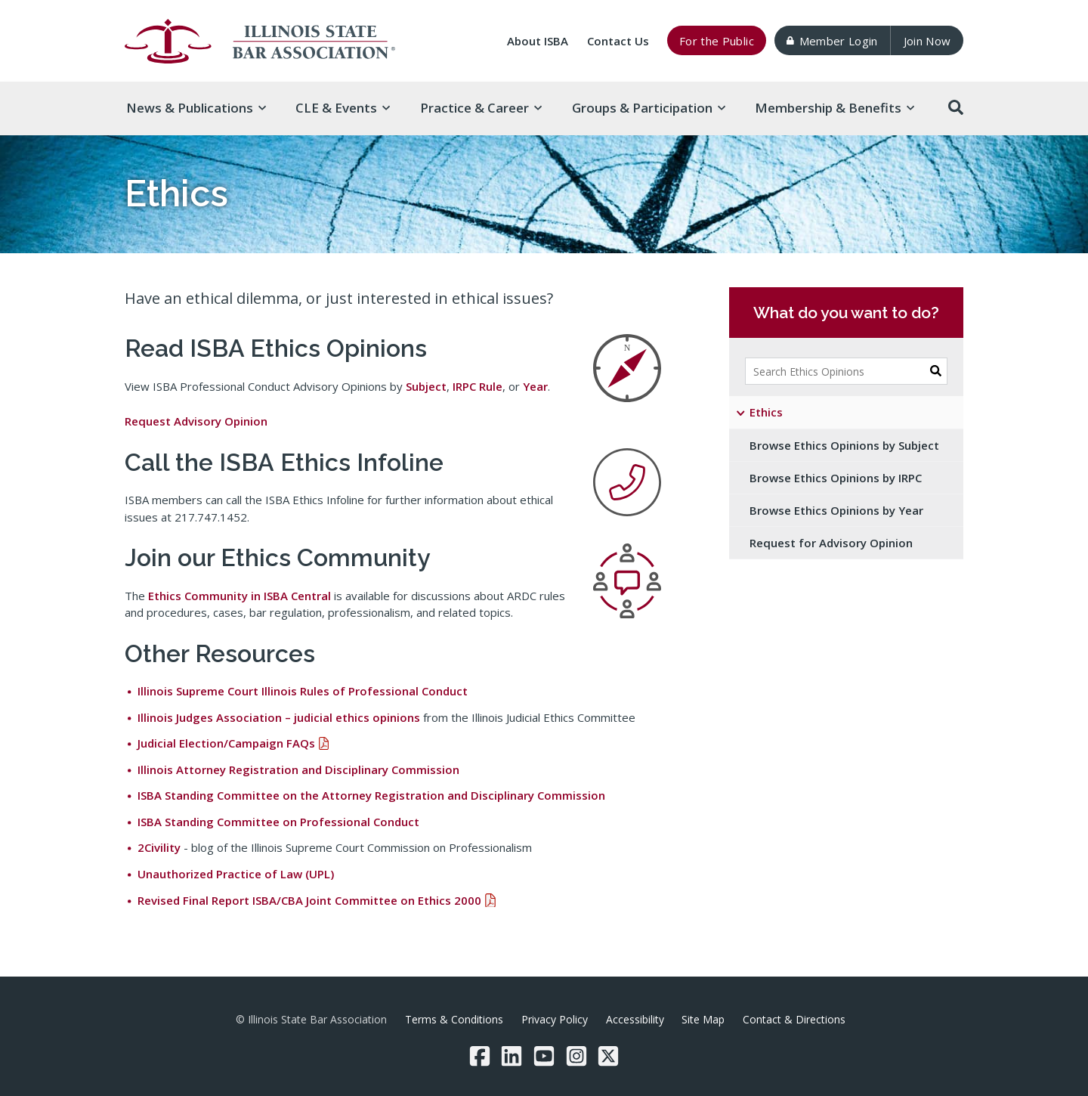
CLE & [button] (342, 107)
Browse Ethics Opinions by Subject (844, 445)
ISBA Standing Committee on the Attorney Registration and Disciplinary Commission (371, 795)
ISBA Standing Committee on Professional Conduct (278, 821)
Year (535, 386)
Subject (426, 386)
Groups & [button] (648, 107)
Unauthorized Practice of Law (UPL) (236, 873)
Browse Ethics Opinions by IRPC (836, 477)
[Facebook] (479, 1056)
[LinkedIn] (511, 1056)
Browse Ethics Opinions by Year (836, 510)
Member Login (832, 40)
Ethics (766, 412)
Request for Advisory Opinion (831, 542)
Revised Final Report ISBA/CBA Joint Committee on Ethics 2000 (309, 900)
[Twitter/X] (608, 1056)
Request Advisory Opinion (196, 421)
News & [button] (196, 107)
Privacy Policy (554, 1019)
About (537, 40)
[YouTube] (544, 1056)
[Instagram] (576, 1056)
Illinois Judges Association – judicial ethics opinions (279, 717)
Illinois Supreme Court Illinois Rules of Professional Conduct (303, 690)
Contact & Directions (794, 1019)
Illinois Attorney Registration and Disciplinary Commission (298, 769)
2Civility (159, 847)
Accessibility (635, 1019)
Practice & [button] (481, 107)
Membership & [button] (834, 107)
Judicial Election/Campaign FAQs (226, 743)
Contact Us (618, 40)
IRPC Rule (477, 386)
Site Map (703, 1019)
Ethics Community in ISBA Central (239, 595)
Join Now (927, 40)
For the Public (716, 40)
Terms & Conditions (454, 1019)
